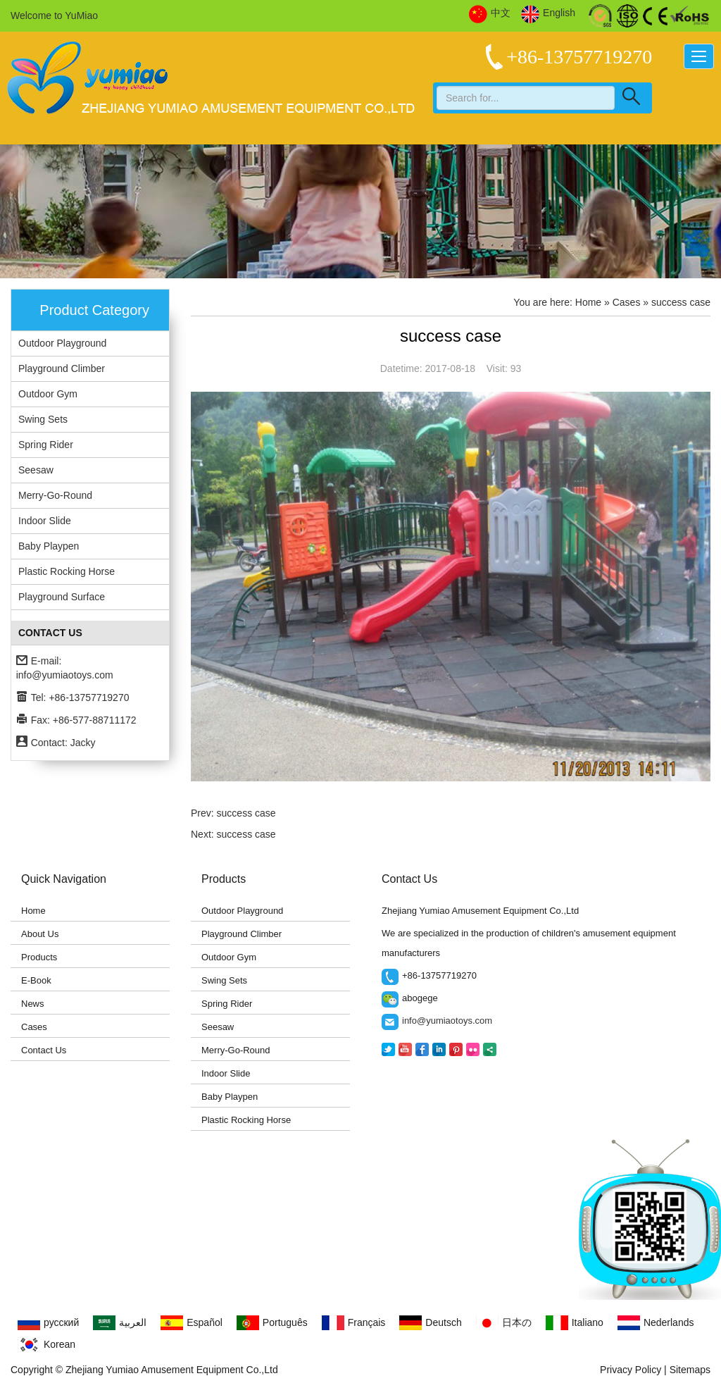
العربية (119, 1322)
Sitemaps (690, 1369)
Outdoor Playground (62, 343)
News (32, 1003)
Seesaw (36, 470)
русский (48, 1322)
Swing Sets (43, 419)
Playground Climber (61, 368)
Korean (46, 1344)
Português (272, 1322)
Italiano (574, 1322)
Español (191, 1322)
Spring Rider (45, 444)
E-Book (36, 980)
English (548, 13)
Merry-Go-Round (55, 495)
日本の (504, 1322)
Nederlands (655, 1322)
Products (39, 957)
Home (588, 302)
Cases (34, 1027)
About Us (39, 934)
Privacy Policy (630, 1369)
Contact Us (43, 1050)
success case (246, 813)
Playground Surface (61, 596)
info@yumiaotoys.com (64, 675)
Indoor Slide (44, 520)
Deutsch (430, 1322)
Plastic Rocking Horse (66, 571)
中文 (489, 13)
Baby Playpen (48, 546)
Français (354, 1322)
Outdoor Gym (47, 393)
